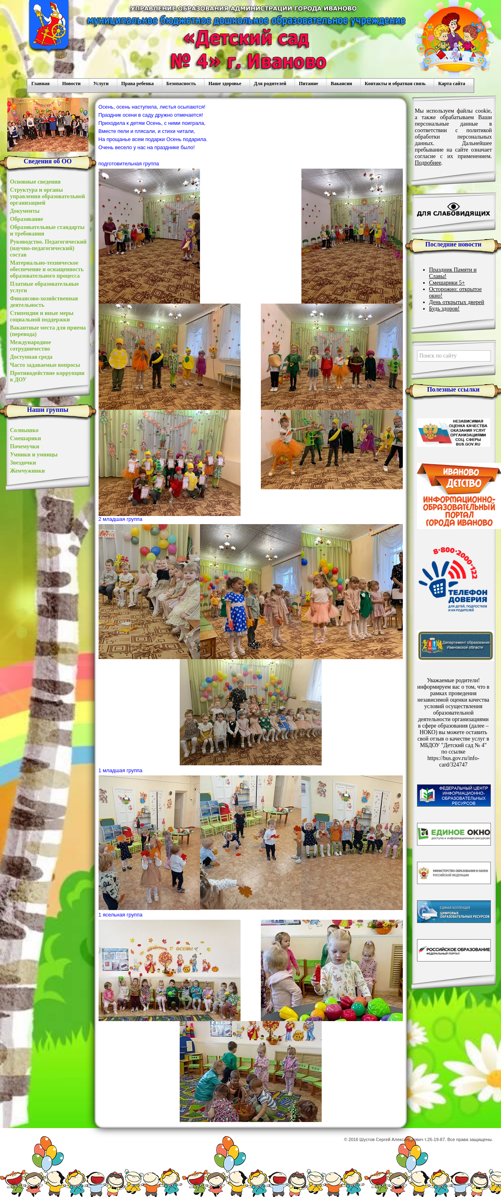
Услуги (101, 83)
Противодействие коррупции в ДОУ (47, 376)
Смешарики (25, 438)
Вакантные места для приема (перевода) (48, 331)
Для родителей (270, 83)
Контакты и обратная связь (395, 83)
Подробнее (428, 163)
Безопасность (181, 83)
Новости (71, 83)
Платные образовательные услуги (44, 287)
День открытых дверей (456, 302)
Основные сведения (35, 182)
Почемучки (24, 446)
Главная (40, 83)
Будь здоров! (444, 309)
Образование (26, 219)
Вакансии (341, 83)
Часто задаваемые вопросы (45, 365)
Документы (25, 211)
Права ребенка (137, 83)
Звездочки (23, 463)
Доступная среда (31, 357)
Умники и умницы (34, 455)
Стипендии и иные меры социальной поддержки (42, 316)
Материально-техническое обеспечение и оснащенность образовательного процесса (47, 269)
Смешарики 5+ (447, 283)
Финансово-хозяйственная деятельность (44, 302)
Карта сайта (451, 83)
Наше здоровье (225, 83)
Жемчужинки (27, 471)
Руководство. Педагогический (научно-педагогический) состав (48, 248)
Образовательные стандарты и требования (47, 230)
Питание (308, 83)
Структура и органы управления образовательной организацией (47, 196)
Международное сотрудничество (30, 345)
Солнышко (24, 430)
